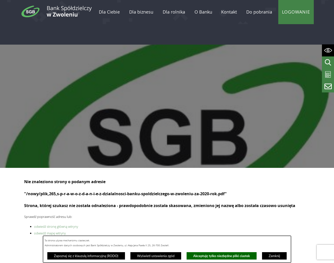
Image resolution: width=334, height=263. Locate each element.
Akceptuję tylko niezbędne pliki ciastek (221, 256)
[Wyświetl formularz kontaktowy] (328, 86)
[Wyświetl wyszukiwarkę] (328, 62)
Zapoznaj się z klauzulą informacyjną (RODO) (86, 256)
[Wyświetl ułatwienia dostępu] (328, 50)
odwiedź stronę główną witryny (56, 206)
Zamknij (274, 256)
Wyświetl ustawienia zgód (156, 256)
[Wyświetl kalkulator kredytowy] (328, 75)
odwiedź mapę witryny (50, 212)
